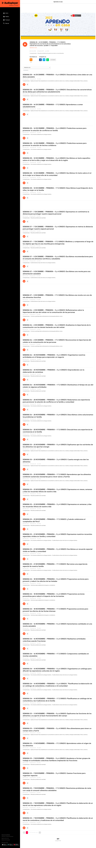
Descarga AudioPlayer (6, 834)
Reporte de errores (5, 838)
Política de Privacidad (6, 839)
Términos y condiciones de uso (7, 836)
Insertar (53, 59)
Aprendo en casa (33, 47)
